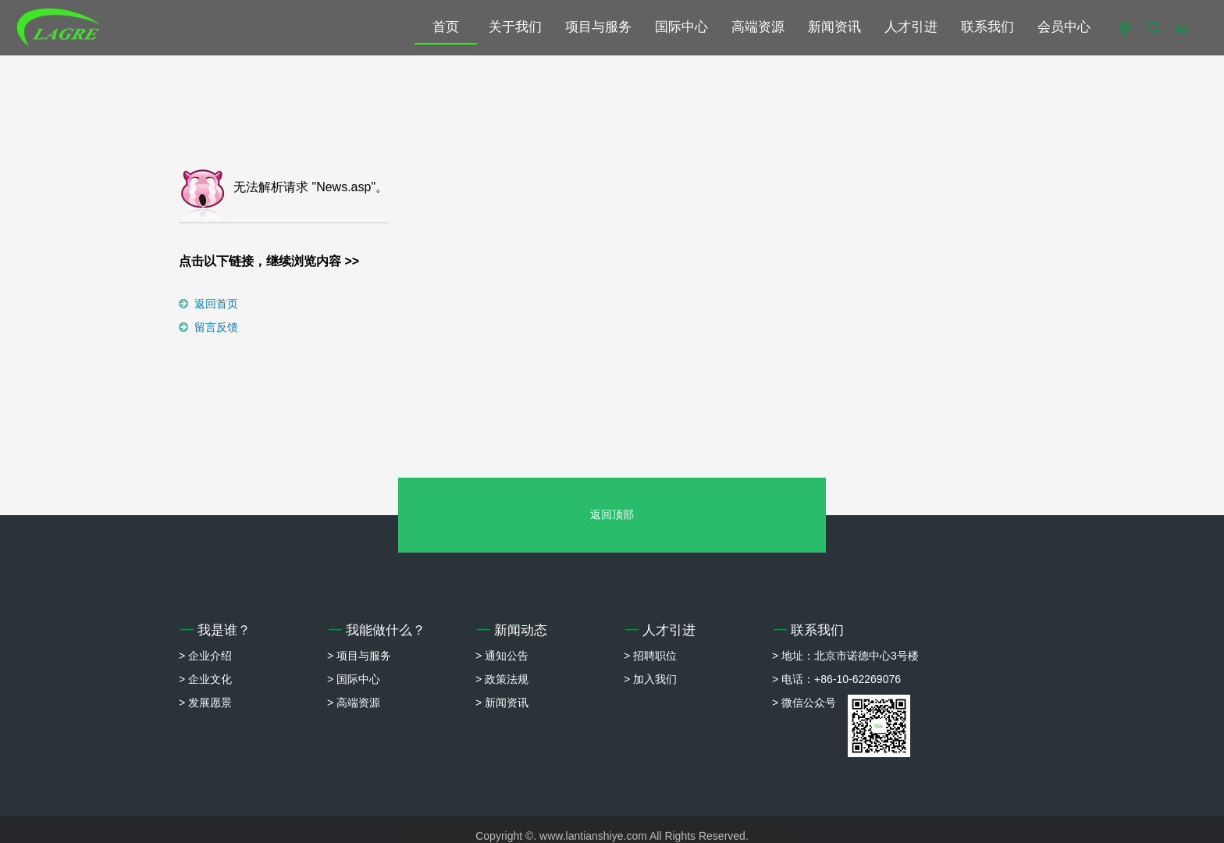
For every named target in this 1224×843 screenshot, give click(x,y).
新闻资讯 (834, 27)
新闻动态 (512, 630)
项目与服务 (598, 27)
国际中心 (681, 27)
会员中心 (1064, 27)
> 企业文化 (205, 679)
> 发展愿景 (205, 702)
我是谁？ (215, 630)
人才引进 (911, 27)
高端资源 (758, 27)
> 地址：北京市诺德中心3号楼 (845, 655)
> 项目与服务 (359, 655)
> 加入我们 (650, 679)
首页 (445, 27)
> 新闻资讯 (501, 702)
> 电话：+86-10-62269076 (836, 679)
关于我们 (515, 27)
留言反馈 (216, 327)
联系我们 (987, 27)
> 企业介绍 (205, 655)
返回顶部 (612, 514)
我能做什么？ (377, 630)
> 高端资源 (353, 702)
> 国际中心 (353, 679)
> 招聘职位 (650, 655)
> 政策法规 (501, 679)
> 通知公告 (501, 655)
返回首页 (216, 303)
